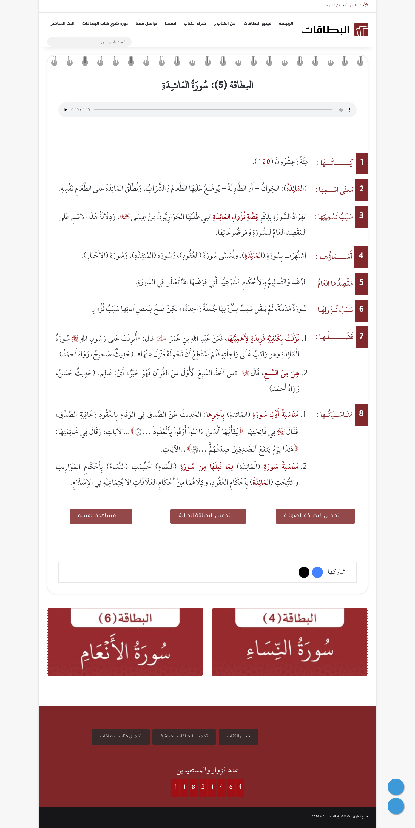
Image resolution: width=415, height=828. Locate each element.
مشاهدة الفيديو (101, 515)
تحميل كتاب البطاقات (120, 736)
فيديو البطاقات (257, 24)
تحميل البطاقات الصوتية (184, 736)
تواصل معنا (146, 24)
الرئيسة (286, 24)
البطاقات (329, 817)
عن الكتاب (226, 24)
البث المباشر (62, 24)
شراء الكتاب (195, 24)
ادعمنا (170, 24)
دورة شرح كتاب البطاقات (105, 24)
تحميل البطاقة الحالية (208, 515)
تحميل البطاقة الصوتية (315, 515)
